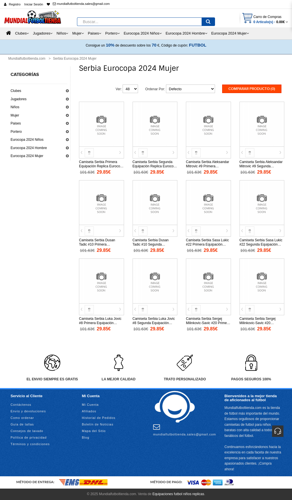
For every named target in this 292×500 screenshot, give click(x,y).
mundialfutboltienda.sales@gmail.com (81, 3)
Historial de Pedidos (98, 417)
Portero (16, 132)
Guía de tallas (22, 424)
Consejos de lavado (27, 431)
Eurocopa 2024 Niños (27, 140)
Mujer (15, 115)
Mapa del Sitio (94, 431)
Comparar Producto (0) (251, 89)
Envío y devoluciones (28, 411)
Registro (15, 4)
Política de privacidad (29, 437)
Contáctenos (21, 404)
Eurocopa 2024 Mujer (27, 156)
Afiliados (89, 411)
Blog (85, 437)
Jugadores (19, 99)
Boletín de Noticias (97, 424)
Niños (15, 107)
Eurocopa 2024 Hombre (29, 148)
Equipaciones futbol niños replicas (178, 494)
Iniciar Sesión (33, 4)
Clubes (16, 91)
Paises (16, 123)
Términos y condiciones (30, 444)
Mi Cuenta (90, 404)
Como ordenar (22, 417)
